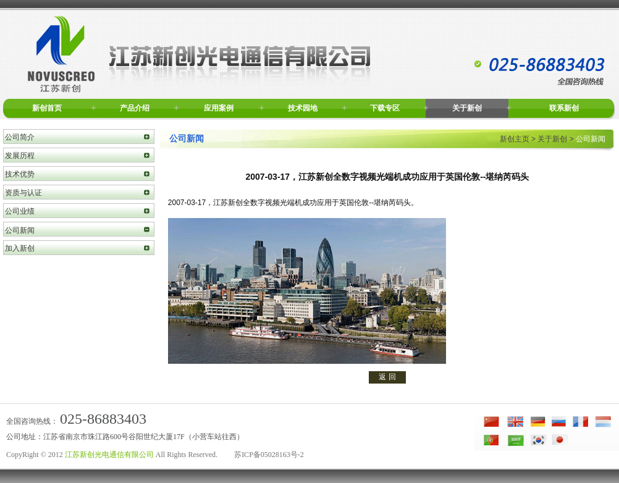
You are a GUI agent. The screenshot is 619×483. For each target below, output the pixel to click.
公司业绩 (20, 211)
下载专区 (385, 108)
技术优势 (20, 174)
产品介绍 (134, 108)
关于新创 (467, 108)
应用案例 (219, 108)
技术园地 (303, 108)
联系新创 (564, 108)
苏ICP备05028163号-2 (269, 454)
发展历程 (20, 155)
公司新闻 (20, 230)
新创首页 (47, 108)
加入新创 (20, 248)
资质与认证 (23, 192)
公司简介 (20, 137)
